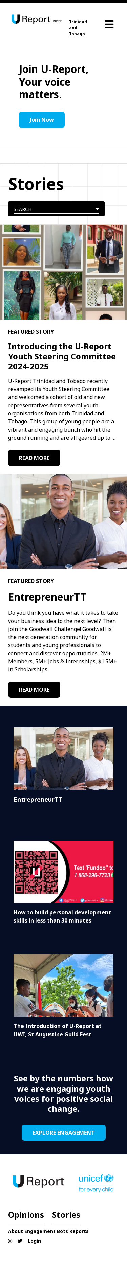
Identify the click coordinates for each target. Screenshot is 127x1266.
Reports (79, 1231)
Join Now (42, 119)
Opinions (26, 1214)
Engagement (40, 1231)
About (15, 1231)
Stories (66, 1214)
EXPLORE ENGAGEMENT (64, 1132)
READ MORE (34, 458)
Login (34, 1241)
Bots (62, 1231)
